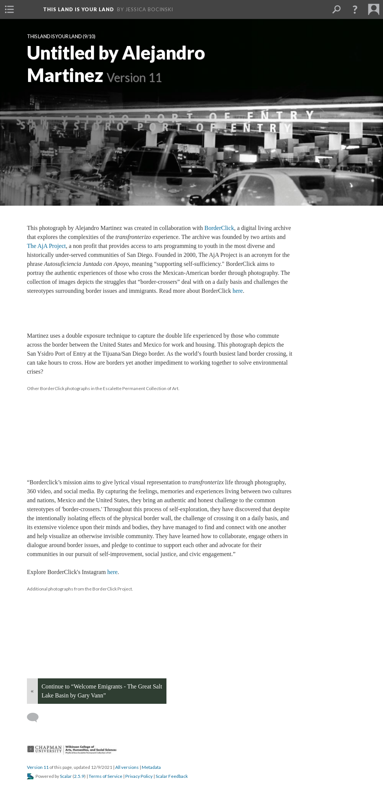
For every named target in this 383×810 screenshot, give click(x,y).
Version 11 (38, 767)
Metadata (151, 767)
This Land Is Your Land (54, 36)
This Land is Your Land (78, 9)
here (238, 291)
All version (127, 767)
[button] (9, 9)
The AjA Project (46, 246)
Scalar (66, 776)
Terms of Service (105, 776)
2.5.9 (79, 776)
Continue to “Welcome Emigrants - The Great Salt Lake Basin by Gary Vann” (102, 691)
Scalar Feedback (172, 776)
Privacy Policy (139, 776)
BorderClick (219, 228)
